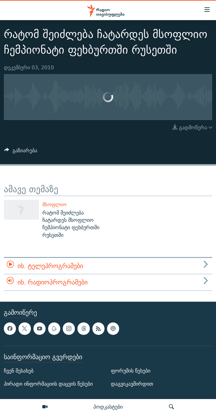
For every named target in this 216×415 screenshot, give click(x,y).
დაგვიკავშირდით (132, 384)
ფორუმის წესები (130, 371)
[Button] (20, 152)
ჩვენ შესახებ (18, 371)
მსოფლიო (54, 204)
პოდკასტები (108, 406)
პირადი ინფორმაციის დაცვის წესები (48, 384)
